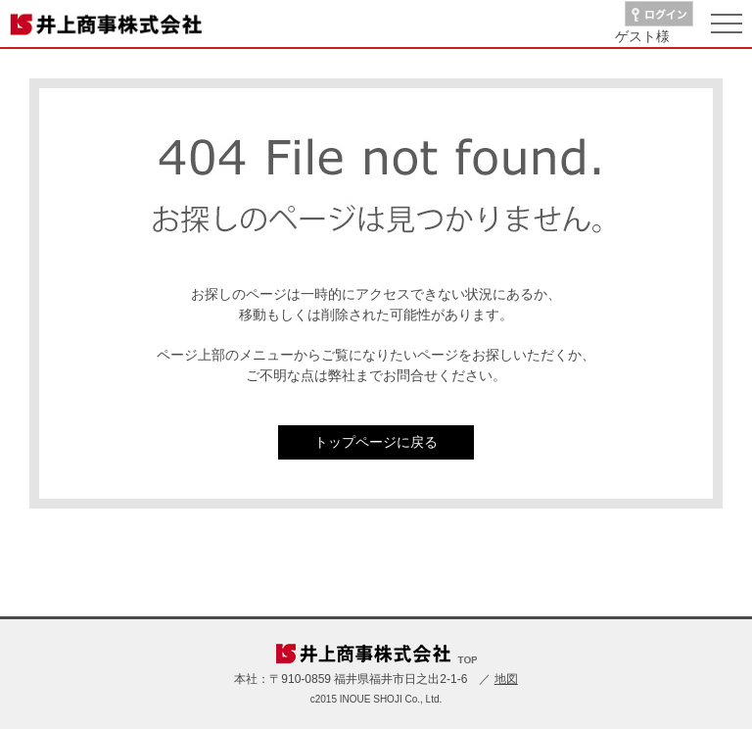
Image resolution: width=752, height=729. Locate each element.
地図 (506, 679)
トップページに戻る (376, 442)
